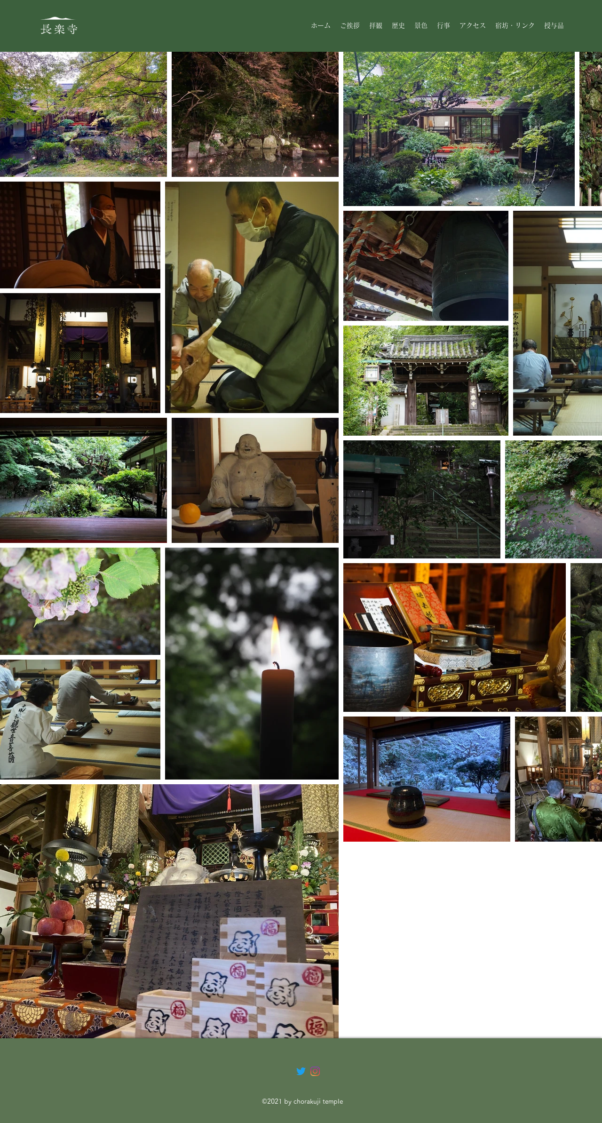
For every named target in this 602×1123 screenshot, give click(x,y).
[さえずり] (301, 1071)
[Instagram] (315, 1071)
